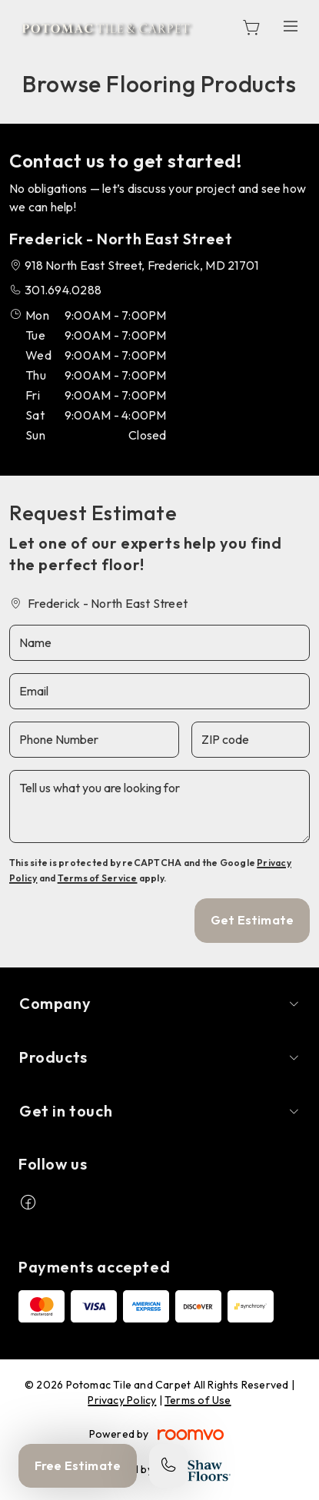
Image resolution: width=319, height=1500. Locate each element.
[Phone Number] (94, 740)
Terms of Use (197, 1400)
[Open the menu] (290, 26)
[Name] (159, 643)
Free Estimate (78, 1465)
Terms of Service (98, 878)
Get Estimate (252, 920)
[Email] (159, 691)
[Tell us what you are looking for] (159, 806)
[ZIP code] (250, 740)
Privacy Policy (122, 1400)
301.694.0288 (63, 289)
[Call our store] (168, 1466)
